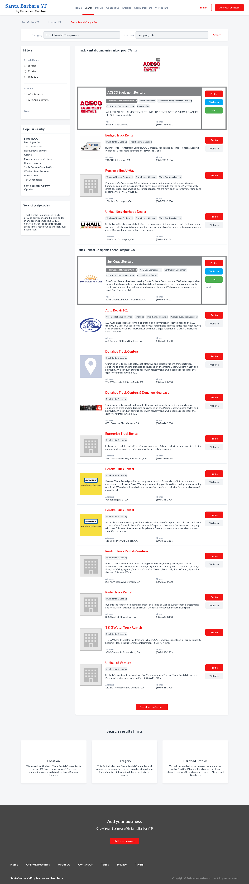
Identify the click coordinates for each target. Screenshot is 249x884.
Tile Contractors (33, 146)
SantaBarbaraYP (30, 22)
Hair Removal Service (35, 150)
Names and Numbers (49, 878)
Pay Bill (99, 7)
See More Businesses (151, 707)
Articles (126, 7)
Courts (28, 154)
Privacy (122, 864)
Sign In (203, 7)
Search (88, 7)
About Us (64, 864)
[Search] (216, 34)
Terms (105, 864)
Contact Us (112, 7)
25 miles (32, 65)
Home (78, 7)
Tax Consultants (33, 179)
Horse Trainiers (32, 163)
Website (214, 102)
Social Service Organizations (39, 167)
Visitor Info (161, 7)
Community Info (143, 7)
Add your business (229, 7)
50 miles (32, 71)
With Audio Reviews (39, 99)
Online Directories (38, 864)
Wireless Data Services (36, 171)
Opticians (29, 189)
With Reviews (35, 94)
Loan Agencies (32, 142)
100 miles (33, 76)
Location (129, 35)
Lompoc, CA (55, 22)
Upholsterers (31, 175)
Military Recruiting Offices (38, 158)
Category (37, 35)
